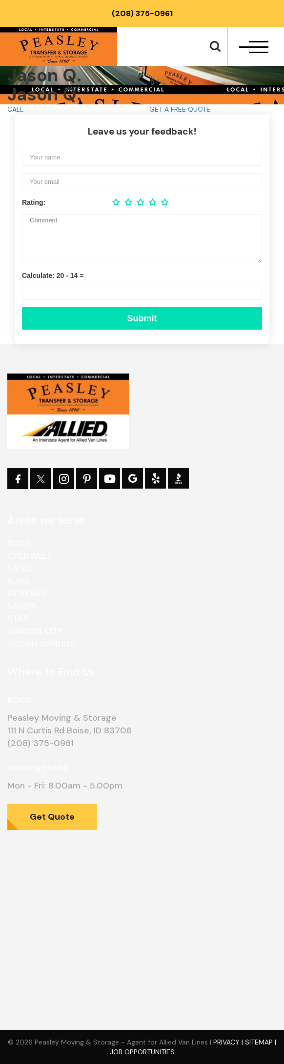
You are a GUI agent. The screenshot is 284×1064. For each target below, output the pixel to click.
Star (18, 618)
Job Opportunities (142, 1051)
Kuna (18, 581)
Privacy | (229, 1042)
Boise (19, 543)
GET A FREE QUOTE (179, 109)
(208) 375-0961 (142, 13)
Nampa (21, 605)
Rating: (33, 202)
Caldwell (29, 556)
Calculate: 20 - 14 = (52, 275)
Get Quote (52, 817)
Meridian (26, 593)
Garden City (35, 631)
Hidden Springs (41, 644)
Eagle (20, 568)
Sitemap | (260, 1042)
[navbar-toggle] (253, 47)
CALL (15, 109)
